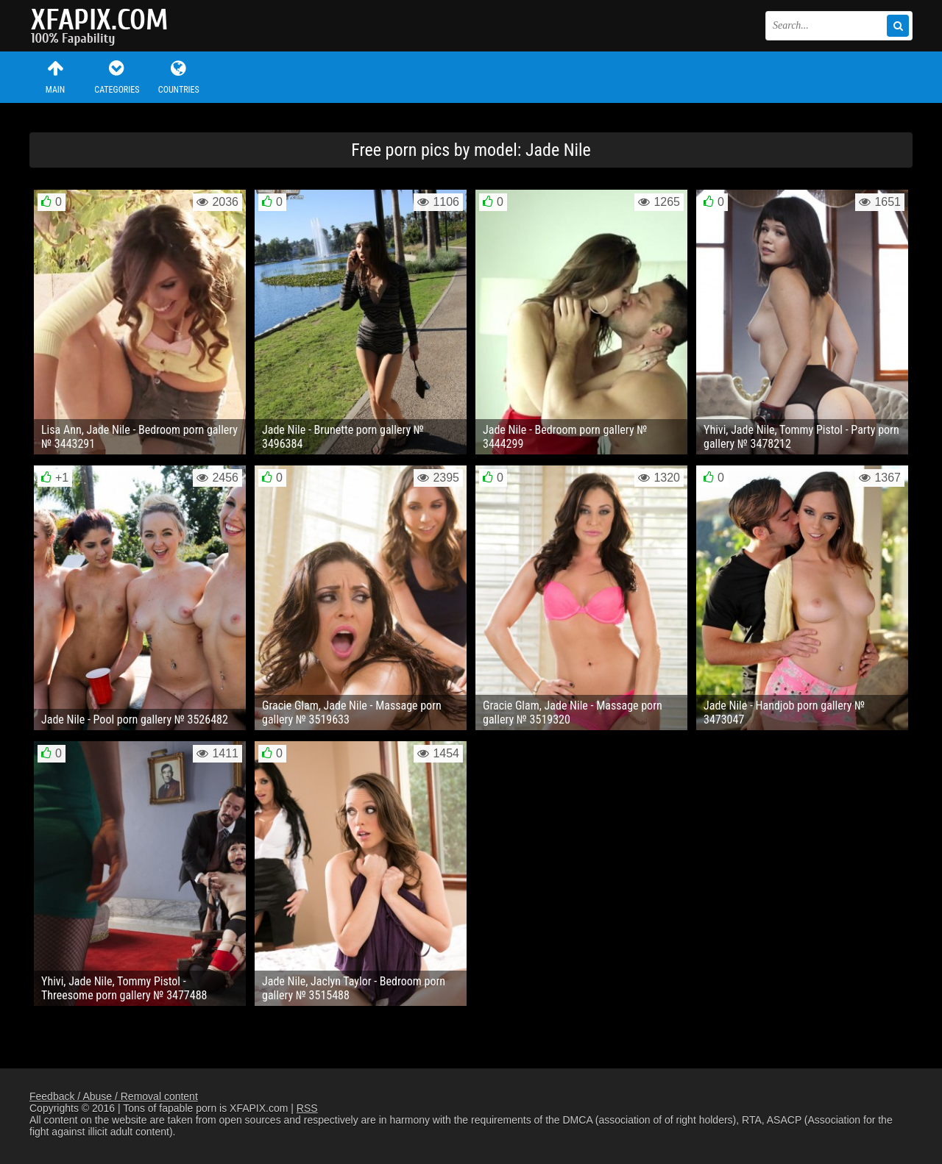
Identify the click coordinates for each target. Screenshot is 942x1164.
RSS (307, 1108)
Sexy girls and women (103, 25)
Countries (179, 77)
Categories (117, 77)
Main (55, 77)
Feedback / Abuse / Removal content (113, 1096)
